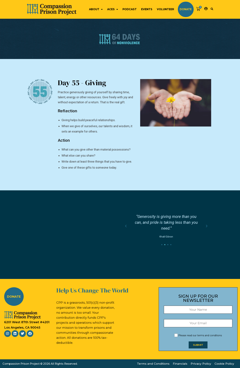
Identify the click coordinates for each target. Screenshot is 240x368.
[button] (211, 8)
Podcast (129, 9)
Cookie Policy (224, 363)
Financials (180, 363)
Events (146, 9)
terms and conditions (209, 335)
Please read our (198, 335)
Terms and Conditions (153, 363)
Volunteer (165, 9)
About (96, 9)
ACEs (112, 9)
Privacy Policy (201, 363)
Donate (186, 9)
